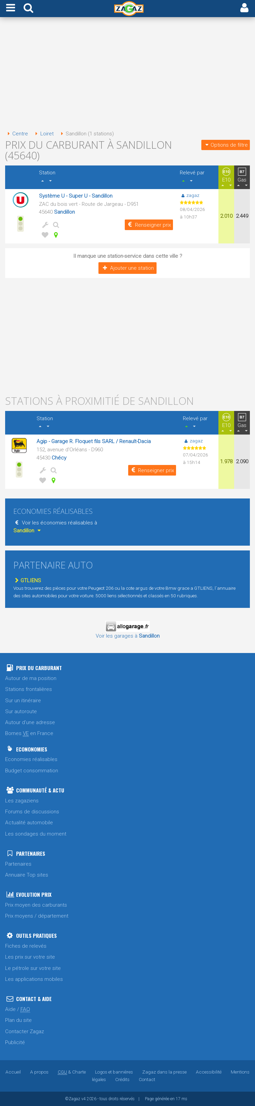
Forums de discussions (32, 812)
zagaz (189, 195)
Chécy (59, 458)
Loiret (43, 134)
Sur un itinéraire (23, 700)
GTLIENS (27, 580)
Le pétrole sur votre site (33, 968)
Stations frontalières (28, 689)
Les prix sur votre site (30, 957)
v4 (83, 1098)
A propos (39, 1072)
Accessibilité (209, 1072)
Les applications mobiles (34, 979)
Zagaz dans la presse (164, 1072)
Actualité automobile (29, 822)
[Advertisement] (127, 74)
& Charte (72, 1072)
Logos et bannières (114, 1072)
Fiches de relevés (25, 946)
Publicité (15, 1042)
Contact (147, 1079)
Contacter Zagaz (24, 1031)
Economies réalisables (31, 759)
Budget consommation (31, 771)
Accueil (13, 1072)
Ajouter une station (127, 268)
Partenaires (18, 864)
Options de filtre (225, 145)
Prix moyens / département (36, 916)
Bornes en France (29, 733)
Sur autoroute (21, 711)
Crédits (122, 1079)
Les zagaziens (22, 801)
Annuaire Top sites (26, 875)
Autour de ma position (30, 678)
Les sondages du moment (35, 834)
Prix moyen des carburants (36, 905)
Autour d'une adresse (30, 722)
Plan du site (18, 1020)
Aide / (17, 1009)
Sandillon (64, 212)
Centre (16, 134)
